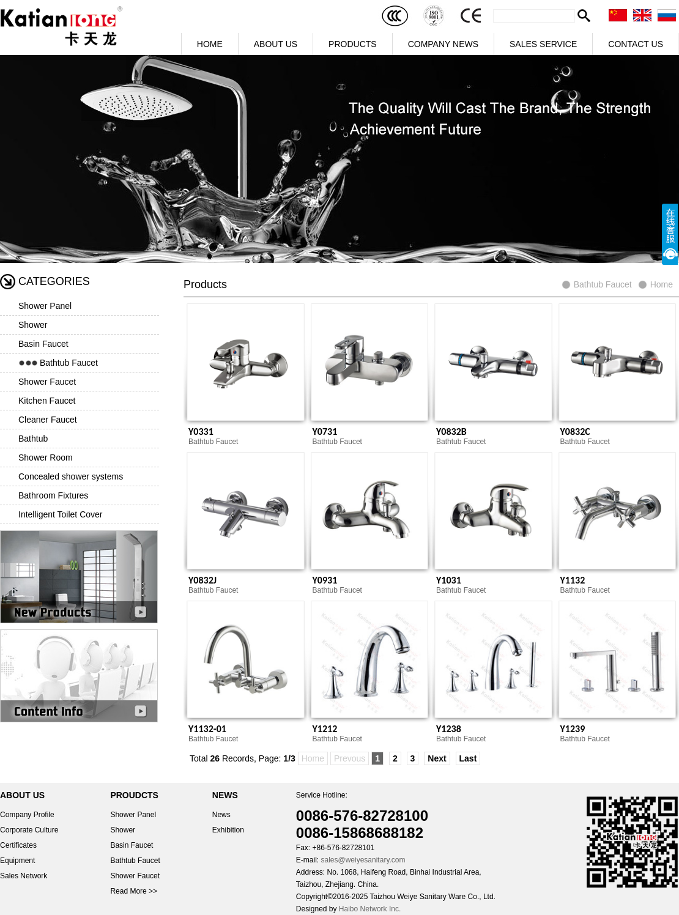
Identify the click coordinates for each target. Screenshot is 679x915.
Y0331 (200, 431)
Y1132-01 (207, 729)
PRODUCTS (352, 44)
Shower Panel (45, 306)
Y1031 (448, 580)
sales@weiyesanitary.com (363, 860)
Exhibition (228, 830)
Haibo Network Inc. (370, 909)
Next (437, 758)
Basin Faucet (43, 344)
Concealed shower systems (70, 476)
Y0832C (575, 431)
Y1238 (448, 729)
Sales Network (23, 876)
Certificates (18, 845)
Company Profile (27, 814)
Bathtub (33, 438)
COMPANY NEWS (443, 44)
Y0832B (451, 431)
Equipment (17, 860)
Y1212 (325, 729)
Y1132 (572, 580)
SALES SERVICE (543, 44)
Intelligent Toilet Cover (60, 514)
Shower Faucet (47, 382)
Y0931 (325, 580)
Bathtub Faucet (69, 363)
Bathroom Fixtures (53, 495)
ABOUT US (275, 44)
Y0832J (202, 580)
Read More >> (133, 891)
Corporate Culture (29, 830)
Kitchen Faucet (46, 401)
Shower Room (45, 457)
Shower (32, 325)
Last (468, 758)
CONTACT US (635, 44)
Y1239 (572, 729)
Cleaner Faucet (47, 419)
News (221, 814)
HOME (210, 44)
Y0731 (325, 431)
